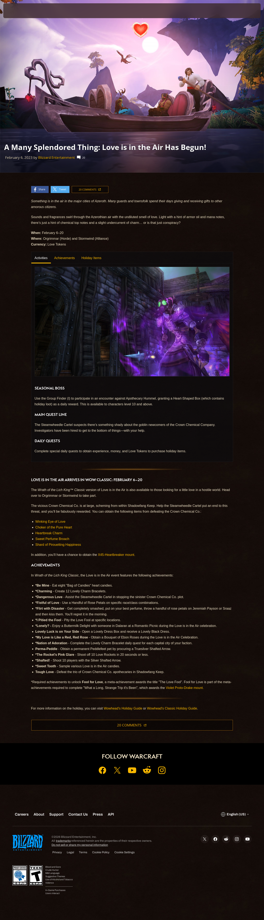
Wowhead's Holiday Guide (123, 708)
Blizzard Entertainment (56, 157)
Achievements (64, 258)
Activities (41, 258)
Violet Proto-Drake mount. (185, 688)
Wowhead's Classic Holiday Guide (172, 708)
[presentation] (16, 10)
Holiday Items (91, 258)
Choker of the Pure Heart (53, 527)
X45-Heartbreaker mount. (116, 554)
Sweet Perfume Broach (52, 539)
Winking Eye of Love (50, 521)
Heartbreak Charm (49, 533)
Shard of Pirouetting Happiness (58, 544)
